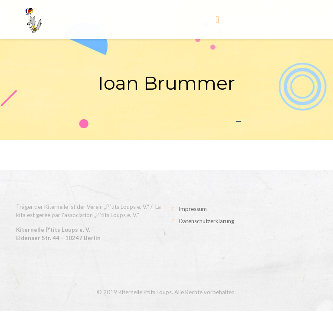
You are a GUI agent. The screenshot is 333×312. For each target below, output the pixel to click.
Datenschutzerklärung (206, 221)
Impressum (193, 208)
